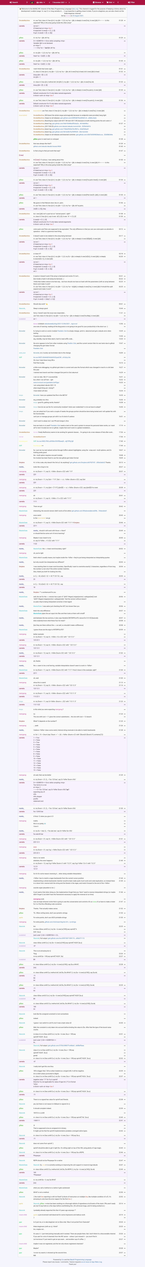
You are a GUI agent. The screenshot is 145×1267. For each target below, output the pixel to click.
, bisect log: (60, 123)
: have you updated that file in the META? (50, 395)
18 (34, 587)
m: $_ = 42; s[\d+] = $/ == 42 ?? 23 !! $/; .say (48, 576)
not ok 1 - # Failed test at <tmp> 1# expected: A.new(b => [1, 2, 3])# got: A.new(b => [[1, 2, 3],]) (44, 29)
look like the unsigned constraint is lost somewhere (50, 1014)
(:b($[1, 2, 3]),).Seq (39, 209)
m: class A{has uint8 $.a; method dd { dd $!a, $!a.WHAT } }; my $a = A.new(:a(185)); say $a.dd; (65, 972)
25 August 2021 (78, 16)
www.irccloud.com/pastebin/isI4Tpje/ (46, 382)
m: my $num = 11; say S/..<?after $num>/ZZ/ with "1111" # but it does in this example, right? (65, 670)
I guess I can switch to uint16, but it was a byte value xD (52, 1023)
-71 (34, 1095)
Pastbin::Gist (71, 343)
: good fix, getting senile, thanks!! (46, 402)
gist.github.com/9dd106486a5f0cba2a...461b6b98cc (70, 123)
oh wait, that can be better (42, 775)
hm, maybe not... (39, 1229)
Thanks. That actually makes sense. (45, 908)
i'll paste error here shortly (42, 336)
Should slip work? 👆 (40, 304)
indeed (35, 1018)
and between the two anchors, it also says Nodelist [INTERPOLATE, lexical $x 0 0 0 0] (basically (65, 618)
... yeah (35, 726)
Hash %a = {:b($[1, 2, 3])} (41, 56)
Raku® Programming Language (80, 1260)
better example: (38, 634)
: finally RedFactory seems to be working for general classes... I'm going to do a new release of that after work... (73, 432)
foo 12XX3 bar (38, 811)
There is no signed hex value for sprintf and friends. (50, 1099)
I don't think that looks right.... (43, 69)
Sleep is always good (40, 308)
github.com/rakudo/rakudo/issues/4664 (47, 146)
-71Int (34, 989)
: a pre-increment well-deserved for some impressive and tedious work (59, 1215)
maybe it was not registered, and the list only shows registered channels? (58, 1244)
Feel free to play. (39, 363)
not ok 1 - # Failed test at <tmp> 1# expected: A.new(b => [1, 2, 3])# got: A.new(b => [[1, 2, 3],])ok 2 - (44, 266)
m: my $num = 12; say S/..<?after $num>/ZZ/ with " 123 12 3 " (54, 653)
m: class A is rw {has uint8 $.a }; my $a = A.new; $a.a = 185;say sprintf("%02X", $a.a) (62, 1058)
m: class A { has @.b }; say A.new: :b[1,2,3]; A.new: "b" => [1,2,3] (54, 216)
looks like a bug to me (40, 467)
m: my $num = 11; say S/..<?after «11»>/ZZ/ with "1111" (52, 498)
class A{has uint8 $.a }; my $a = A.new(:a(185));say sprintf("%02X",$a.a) (57, 943)
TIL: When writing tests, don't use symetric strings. (50, 913)
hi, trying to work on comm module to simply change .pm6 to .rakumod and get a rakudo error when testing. (72, 332)
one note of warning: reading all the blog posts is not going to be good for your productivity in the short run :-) (70, 326)
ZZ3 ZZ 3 (36, 853)
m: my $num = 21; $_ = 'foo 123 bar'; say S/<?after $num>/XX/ (54, 808)
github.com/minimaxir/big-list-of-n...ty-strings (60, 922)
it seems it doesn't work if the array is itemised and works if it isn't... (56, 276)
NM (34, 1255)
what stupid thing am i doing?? (43, 388)
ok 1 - (35, 198)
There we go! (37, 506)
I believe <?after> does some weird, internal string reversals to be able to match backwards (64, 730)
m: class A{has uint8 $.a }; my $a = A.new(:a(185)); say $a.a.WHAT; (56, 964)
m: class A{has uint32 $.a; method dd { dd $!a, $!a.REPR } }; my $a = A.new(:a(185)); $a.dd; (64, 1169)
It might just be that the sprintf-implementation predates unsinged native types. (60, 1131)
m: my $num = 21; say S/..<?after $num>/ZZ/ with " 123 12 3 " (54, 839)
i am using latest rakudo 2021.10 (44, 385)
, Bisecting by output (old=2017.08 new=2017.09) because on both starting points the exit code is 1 (72, 121)
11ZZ (35, 544)
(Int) (34, 968)
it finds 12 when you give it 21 (43, 816)
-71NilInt (34, 978)
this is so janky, (39, 823)
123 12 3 (36, 648)
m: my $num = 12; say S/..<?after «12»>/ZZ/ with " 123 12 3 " (54, 637)
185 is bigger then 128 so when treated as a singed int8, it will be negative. (58, 1071)
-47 (34, 946)
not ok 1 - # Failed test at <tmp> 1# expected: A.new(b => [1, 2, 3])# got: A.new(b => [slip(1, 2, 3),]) (44, 295)
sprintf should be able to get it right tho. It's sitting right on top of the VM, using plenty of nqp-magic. (67, 1148)
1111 (35, 501)
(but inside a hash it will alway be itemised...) (48, 279)
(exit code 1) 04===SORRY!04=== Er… (46, 935)
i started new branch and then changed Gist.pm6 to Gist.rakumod (55, 372)
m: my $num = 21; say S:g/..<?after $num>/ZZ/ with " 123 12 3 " (55, 850)
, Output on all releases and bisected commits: (73, 135)
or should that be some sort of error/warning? (49, 533)
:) (33, 1217)
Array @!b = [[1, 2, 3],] (40, 85)
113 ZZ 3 (36, 696)
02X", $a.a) (37, 932)
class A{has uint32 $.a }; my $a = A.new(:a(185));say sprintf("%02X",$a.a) (58, 995)
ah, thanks (36, 661)
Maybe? (36, 1248)
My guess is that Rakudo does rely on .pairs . (48, 203)
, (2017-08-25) (62, 126)
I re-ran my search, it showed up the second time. (50, 1253)
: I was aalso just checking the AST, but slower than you (56, 606)
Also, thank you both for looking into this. (47, 572)
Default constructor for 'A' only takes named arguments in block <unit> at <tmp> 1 (52, 94)
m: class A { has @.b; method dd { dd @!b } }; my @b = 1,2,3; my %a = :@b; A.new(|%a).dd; (63, 82)
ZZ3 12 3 (36, 842)
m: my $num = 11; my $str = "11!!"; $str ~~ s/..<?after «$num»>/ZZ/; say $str (59, 479)
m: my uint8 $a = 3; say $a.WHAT (44, 1180)
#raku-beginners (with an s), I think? (45, 1226)
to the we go (41, 518)
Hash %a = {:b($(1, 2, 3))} (41, 64)
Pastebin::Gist (62, 331)
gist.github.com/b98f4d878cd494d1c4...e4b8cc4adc (78, 118)
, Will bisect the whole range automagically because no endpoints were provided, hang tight (69, 115)
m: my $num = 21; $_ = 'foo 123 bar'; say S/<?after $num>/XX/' (54, 779)
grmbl (35, 1055)
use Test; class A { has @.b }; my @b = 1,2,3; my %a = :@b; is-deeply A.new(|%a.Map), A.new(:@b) (66, 316)
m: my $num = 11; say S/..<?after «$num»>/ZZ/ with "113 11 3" (54, 693)
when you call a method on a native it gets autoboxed (51, 1188)
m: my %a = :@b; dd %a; (41, 38)
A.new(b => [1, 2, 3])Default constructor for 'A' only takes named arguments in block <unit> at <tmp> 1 (52, 222)
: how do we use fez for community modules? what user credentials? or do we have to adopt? (67, 407)
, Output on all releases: (65, 118)
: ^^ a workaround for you (44, 592)
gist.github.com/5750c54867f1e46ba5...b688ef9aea (66, 1045)
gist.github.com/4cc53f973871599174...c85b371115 (66, 938)
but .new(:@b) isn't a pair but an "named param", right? (51, 214)
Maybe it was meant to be (42, 538)
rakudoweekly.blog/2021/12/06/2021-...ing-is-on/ (61, 324)
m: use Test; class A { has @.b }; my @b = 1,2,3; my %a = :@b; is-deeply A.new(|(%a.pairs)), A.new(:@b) (68, 100)
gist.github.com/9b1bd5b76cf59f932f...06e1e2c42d (70, 132)
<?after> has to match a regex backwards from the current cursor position (58, 878)
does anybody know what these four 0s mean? (49, 621)
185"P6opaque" (37, 1174)
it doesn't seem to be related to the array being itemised (52, 236)
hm (34, 926)
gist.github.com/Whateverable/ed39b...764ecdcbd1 (89, 511)
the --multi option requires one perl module (47, 455)
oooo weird (37, 515)
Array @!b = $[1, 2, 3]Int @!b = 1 (40, 76)
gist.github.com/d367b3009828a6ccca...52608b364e (94, 135)
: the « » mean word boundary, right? (49, 549)
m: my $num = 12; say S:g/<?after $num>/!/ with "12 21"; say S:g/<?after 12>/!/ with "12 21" (64, 863)
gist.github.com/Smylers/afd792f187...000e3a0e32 (87, 462)
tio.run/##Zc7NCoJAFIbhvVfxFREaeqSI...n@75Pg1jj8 (55, 441)
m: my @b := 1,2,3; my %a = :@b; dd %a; (46, 61)
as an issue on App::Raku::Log (91, 1262)
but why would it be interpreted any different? (48, 562)
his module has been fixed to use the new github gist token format (56, 458)
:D (34, 1125)
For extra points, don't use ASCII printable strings (50, 917)
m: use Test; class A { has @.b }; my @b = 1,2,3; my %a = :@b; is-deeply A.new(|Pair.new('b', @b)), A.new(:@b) (70, 195)
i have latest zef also (40, 391)
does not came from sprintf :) (43, 1143)
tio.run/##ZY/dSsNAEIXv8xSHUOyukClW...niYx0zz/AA (52, 357)
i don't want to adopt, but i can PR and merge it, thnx (51, 421)
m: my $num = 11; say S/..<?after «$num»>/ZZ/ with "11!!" (53, 471)
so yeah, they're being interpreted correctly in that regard (52, 602)
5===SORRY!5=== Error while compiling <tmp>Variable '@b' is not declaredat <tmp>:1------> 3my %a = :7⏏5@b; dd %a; (49, 44)
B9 (34, 959)
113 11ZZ (36, 705)
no (34, 714)
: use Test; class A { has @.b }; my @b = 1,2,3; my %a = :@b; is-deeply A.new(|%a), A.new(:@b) (69, 111)
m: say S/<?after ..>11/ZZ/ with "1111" (46, 541)
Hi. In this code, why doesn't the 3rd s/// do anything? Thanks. (72, 462)
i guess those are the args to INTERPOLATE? (48, 630)
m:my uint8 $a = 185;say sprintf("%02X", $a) (48, 956)
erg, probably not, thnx (40, 400)
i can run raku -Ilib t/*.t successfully (45, 377)
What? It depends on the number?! (45, 721)
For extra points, (54, 922)
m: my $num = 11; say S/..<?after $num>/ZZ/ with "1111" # (56, 523)
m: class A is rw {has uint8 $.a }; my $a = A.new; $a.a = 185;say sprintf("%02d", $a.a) (61, 1091)
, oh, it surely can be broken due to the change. (52, 353)
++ (39, 437)
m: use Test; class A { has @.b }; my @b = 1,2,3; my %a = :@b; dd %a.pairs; (58, 206)
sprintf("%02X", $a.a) (40, 1037)
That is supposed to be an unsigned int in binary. (49, 1128)
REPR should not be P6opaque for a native (47, 1160)
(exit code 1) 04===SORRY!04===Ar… (44, 1041)
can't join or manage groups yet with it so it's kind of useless (53, 416)
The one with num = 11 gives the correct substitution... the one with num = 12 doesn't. (62, 717)
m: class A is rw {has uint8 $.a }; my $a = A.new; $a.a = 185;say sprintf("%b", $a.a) (61, 1117)
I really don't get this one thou (43, 1066)
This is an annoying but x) (42, 951)
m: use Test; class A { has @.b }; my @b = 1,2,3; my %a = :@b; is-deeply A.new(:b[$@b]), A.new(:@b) (67, 239)
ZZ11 (35, 526)
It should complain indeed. (42, 1108)
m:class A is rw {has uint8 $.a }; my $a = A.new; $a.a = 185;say (54, 1034)
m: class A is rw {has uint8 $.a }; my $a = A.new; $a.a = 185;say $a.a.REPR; (58, 1152)
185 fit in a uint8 (38, 1113)
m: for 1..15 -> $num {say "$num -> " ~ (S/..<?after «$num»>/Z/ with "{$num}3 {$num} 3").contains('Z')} (68, 734)
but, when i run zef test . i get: (43, 380)
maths (35, 821)
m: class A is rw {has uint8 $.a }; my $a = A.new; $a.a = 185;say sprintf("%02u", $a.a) (61, 1076)
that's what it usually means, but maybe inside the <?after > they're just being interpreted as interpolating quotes (71, 557)
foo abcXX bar (38, 834)
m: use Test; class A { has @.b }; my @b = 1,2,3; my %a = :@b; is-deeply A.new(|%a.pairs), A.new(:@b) (67, 90)
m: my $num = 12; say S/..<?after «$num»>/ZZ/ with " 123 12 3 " (55, 645)
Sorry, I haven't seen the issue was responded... (49, 313)
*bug (35, 954)
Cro (63, 1260)
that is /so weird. (39, 858)
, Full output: (58, 938)
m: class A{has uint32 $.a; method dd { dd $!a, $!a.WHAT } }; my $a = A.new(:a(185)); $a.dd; (64, 1003)
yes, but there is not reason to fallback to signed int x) (51, 1104)
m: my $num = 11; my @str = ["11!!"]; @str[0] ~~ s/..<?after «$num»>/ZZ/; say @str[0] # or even (65, 487)
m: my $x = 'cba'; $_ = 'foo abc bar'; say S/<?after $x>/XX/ (52, 831)
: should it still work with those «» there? (49, 531)
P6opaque (36, 1155)
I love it (35, 826)
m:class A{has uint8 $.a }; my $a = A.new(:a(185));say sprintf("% (55, 929)
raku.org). (75, 9)
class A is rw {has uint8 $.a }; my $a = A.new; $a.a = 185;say (53, 1050)
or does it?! (37, 254)
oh (34, 495)
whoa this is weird (39, 682)
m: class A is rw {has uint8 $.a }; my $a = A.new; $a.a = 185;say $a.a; (56, 1135)
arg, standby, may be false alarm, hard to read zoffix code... (53, 339)
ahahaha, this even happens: (43, 860)
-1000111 (36, 1120)
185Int (34, 1008)
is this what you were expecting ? (48, 709)
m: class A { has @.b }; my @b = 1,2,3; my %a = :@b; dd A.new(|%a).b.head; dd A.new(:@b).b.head (66, 72)
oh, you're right (38, 553)
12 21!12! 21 (35, 868)
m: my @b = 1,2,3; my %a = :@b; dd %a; (46, 53)
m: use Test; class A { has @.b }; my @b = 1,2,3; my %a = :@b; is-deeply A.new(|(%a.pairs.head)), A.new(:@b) (70, 180)
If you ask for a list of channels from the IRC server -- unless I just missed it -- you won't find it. (65, 1236)
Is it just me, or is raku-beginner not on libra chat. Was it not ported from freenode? (61, 1222)
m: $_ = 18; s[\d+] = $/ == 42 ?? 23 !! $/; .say (48, 584)
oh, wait (36, 678)
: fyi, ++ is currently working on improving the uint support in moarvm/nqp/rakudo (65, 1165)
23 (34, 579)
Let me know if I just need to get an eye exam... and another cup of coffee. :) (59, 1239)
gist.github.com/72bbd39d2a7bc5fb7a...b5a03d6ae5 (70, 129)
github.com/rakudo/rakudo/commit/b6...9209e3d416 (72, 126)
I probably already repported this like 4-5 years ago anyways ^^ (54, 1210)
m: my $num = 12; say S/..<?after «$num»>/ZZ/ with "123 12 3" (54, 685)
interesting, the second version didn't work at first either (70, 511)
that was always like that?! (42, 144)
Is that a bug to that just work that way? (46, 151)
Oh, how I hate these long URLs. (44, 360)
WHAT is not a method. (41, 1192)
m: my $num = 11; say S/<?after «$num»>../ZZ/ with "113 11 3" (54, 701)
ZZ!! (34, 474)
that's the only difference (41, 611)
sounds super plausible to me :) (44, 888)
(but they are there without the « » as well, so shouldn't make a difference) (58, 625)
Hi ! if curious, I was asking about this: (48, 160)
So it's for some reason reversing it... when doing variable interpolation (57, 874)
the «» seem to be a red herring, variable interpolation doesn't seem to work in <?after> (62, 665)
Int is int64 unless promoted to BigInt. (46, 1074)
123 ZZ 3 (36, 640)
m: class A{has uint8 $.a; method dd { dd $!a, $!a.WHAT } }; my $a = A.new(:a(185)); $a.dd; (63, 985)
